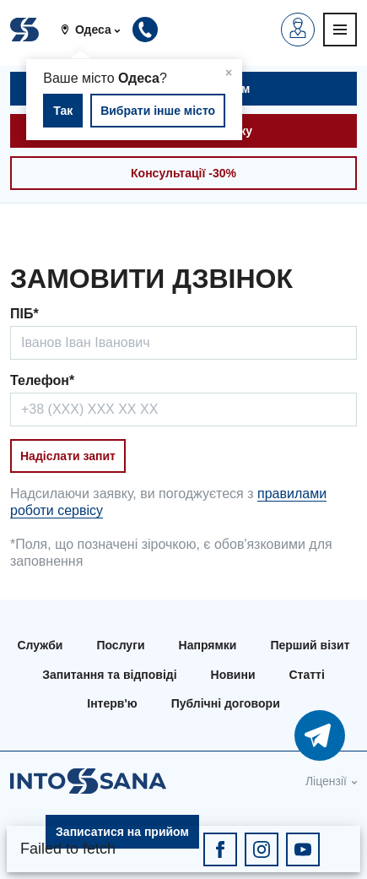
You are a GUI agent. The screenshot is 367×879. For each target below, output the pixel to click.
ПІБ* (24, 314)
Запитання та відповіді (109, 674)
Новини (233, 674)
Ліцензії (326, 781)
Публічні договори (225, 703)
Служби (39, 645)
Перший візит (309, 645)
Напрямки (208, 645)
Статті (307, 674)
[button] (96, 29)
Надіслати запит (68, 456)
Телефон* (42, 380)
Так (63, 110)
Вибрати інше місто (157, 110)
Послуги (120, 645)
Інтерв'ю (112, 703)
